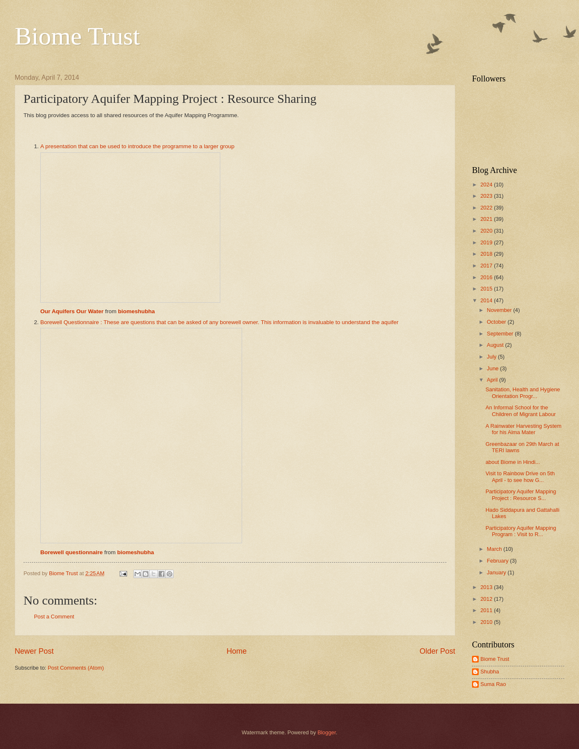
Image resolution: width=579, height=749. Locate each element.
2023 (487, 196)
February (498, 561)
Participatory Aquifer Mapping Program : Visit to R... (520, 531)
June (493, 368)
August (496, 345)
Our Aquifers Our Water (72, 311)
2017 (487, 265)
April (493, 380)
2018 (487, 254)
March (495, 549)
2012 (487, 599)
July (492, 357)
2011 (487, 610)
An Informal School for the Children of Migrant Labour (520, 410)
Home (237, 651)
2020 (487, 231)
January (497, 572)
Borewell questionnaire (71, 552)
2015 (487, 288)
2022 (487, 207)
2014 (487, 300)
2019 (487, 242)
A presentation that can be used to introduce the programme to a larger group (137, 146)
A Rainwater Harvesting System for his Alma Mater (523, 429)
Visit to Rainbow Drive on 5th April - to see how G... (520, 476)
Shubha (489, 671)
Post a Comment (54, 616)
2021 (487, 219)
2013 (487, 587)
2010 (487, 622)
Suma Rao (493, 684)
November (500, 310)
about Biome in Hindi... (512, 462)
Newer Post (34, 651)
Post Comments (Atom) (76, 668)
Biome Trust (77, 36)
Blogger (327, 732)
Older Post (437, 651)
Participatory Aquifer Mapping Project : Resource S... (520, 494)
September (501, 333)
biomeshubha (136, 311)
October (497, 322)
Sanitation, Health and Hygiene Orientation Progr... (522, 392)
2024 (487, 184)
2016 (487, 277)
